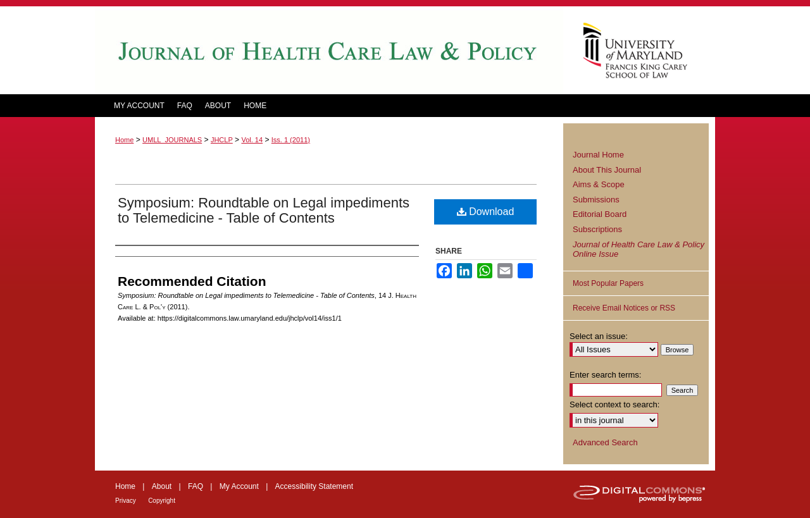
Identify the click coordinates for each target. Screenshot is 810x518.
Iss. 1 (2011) (290, 140)
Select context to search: (614, 404)
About (161, 486)
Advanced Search (605, 442)
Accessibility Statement (314, 486)
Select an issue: (599, 336)
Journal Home (598, 154)
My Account (239, 486)
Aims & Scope (599, 184)
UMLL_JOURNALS (172, 140)
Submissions (596, 199)
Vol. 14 (252, 140)
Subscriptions (597, 229)
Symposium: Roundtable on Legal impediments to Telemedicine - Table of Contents (263, 210)
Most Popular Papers (608, 283)
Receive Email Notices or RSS (624, 308)
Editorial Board (599, 214)
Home (124, 140)
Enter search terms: (605, 374)
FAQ (195, 486)
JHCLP (222, 140)
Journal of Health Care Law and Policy (329, 50)
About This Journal (607, 170)
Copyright (161, 500)
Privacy (125, 500)
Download (485, 211)
